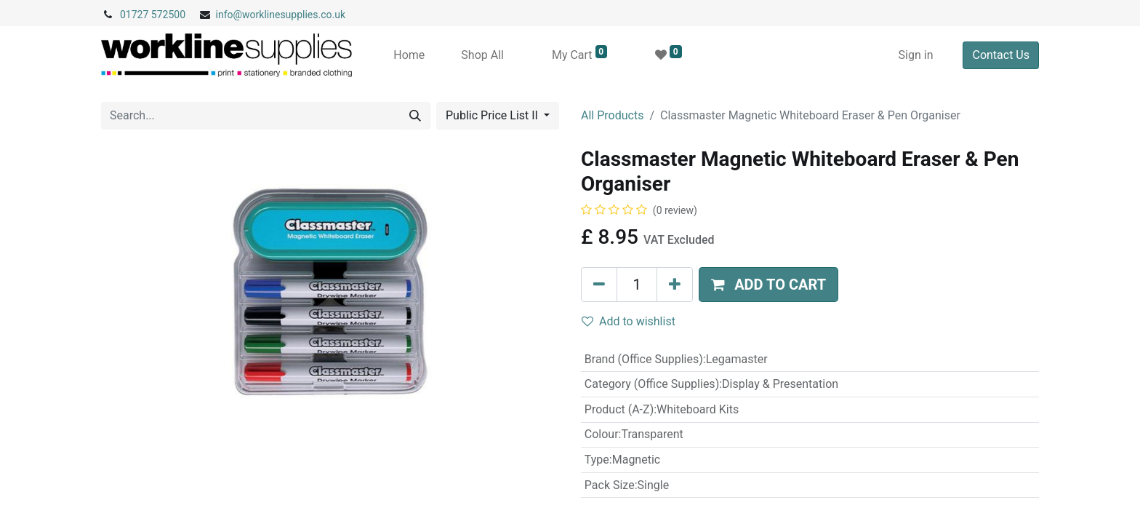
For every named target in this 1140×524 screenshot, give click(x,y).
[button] (768, 284)
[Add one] (675, 284)
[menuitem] (409, 55)
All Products (612, 115)
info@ (229, 14)
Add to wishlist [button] (628, 321)
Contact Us (1000, 55)
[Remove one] (599, 284)
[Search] (415, 116)
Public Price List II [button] (493, 115)
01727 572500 (152, 14)
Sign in (916, 55)
